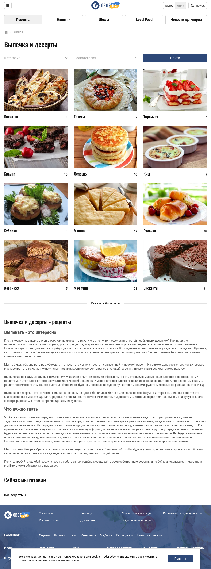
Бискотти (11, 116)
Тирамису (150, 116)
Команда (86, 513)
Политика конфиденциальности (183, 513)
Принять (180, 558)
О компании (46, 513)
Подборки (106, 535)
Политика (46, 548)
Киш (146, 174)
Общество (149, 548)
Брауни (9, 174)
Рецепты (23, 20)
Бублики (10, 231)
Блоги (9, 548)
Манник (79, 231)
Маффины (81, 288)
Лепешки (81, 174)
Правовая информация (137, 513)
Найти (175, 58)
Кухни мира (88, 535)
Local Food (144, 20)
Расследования (119, 548)
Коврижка (11, 288)
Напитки (63, 20)
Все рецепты (14, 495)
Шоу (7, 558)
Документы (87, 520)
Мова (169, 5)
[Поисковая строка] (198, 5)
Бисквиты (150, 288)
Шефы (104, 20)
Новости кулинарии (186, 20)
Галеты (79, 116)
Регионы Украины (190, 548)
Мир (76, 548)
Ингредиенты (125, 535)
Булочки (149, 231)
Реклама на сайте (50, 520)
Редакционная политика (137, 520)
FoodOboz (12, 535)
